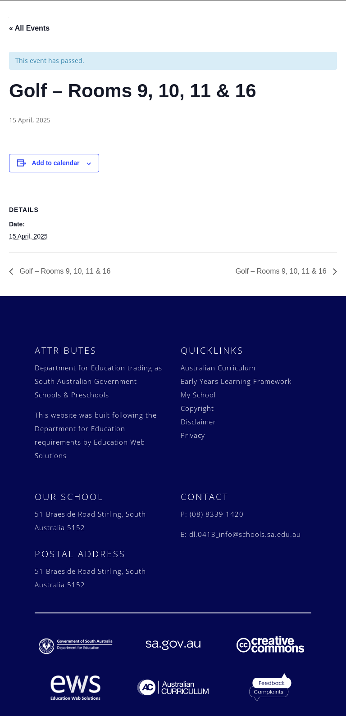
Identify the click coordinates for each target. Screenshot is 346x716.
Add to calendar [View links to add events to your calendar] (56, 158)
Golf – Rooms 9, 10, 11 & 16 (64, 266)
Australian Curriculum (218, 363)
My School (198, 390)
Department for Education (80, 363)
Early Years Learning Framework (236, 376)
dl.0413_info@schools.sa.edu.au (245, 529)
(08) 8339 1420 (217, 509)
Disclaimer (198, 417)
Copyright (197, 403)
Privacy (193, 430)
